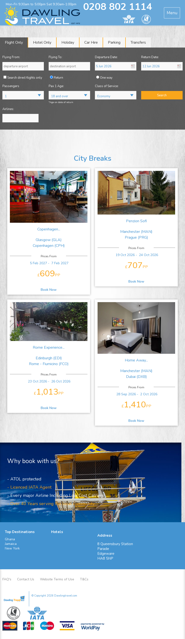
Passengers (10, 86)
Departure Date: (106, 57)
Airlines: (8, 109)
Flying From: (11, 57)
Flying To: (55, 57)
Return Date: (150, 57)
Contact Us (25, 579)
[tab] (172, 13)
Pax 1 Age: (56, 86)
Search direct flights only (24, 78)
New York (12, 548)
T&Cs (84, 579)
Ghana (10, 539)
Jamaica (11, 544)
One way (106, 78)
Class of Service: (107, 86)
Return (58, 78)
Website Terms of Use (57, 579)
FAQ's (6, 579)
